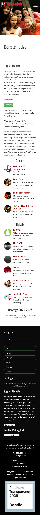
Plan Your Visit (18, 243)
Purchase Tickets (19, 256)
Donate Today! (18, 179)
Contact (8, 348)
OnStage (9, 358)
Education (9, 353)
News (8, 362)
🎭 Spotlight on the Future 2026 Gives (23, 207)
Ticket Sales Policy (20, 294)
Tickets (8, 371)
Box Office (17, 229)
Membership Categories (21, 192)
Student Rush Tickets (21, 280)
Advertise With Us (19, 166)
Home (8, 339)
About (8, 344)
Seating (16, 267)
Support (9, 367)
